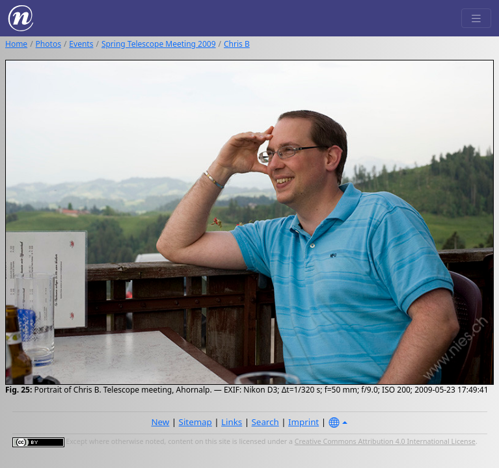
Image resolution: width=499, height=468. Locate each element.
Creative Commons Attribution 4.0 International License (385, 441)
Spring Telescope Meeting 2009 (158, 43)
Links (231, 422)
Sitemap (195, 422)
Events (81, 43)
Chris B (237, 43)
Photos (48, 43)
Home (16, 43)
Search (265, 422)
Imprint (303, 422)
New (160, 422)
